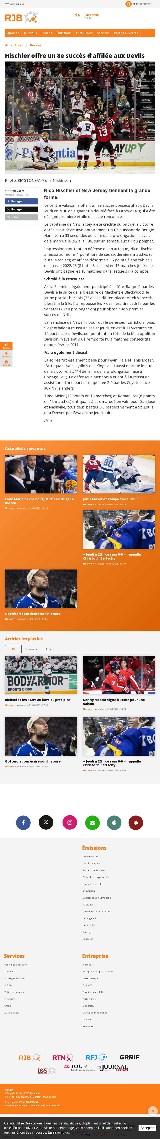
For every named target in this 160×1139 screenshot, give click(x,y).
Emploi (8, 1005)
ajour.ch (13, 33)
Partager (15, 201)
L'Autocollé (88, 925)
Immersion (88, 890)
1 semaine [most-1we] (31, 649)
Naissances (88, 904)
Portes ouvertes (126, 33)
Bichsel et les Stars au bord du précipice (37, 699)
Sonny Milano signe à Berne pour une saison (114, 701)
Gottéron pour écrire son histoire (33, 613)
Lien (13, 217)
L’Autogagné (89, 918)
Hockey (35, 45)
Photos (46, 33)
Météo (8, 985)
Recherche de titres (93, 870)
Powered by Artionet (16, 1105)
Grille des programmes (95, 877)
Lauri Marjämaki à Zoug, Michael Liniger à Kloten (39, 501)
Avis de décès (11, 1012)
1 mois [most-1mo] (50, 649)
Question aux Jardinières (96, 911)
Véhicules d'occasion (15, 964)
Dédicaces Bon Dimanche (96, 897)
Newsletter (88, 1026)
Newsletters (92, 823)
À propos (87, 964)
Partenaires (88, 999)
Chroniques (84, 33)
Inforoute (9, 999)
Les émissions (90, 856)
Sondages (87, 932)
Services (103, 33)
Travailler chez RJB (92, 992)
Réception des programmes (98, 971)
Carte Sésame (90, 978)
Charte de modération (95, 1012)
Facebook (23, 823)
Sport (19, 45)
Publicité (87, 985)
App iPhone (114, 823)
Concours (87, 938)
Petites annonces (14, 992)
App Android (136, 823)
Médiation (88, 1005)
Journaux (30, 33)
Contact (86, 1019)
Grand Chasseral (91, 884)
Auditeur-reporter (138, 4)
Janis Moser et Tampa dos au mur (110, 499)
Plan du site (49, 1097)
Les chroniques (91, 863)
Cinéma (8, 971)
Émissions (63, 33)
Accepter (147, 1128)
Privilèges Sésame (14, 978)
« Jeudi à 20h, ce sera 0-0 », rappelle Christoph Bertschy (112, 556)
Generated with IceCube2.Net (44, 1105)
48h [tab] (13, 649)
